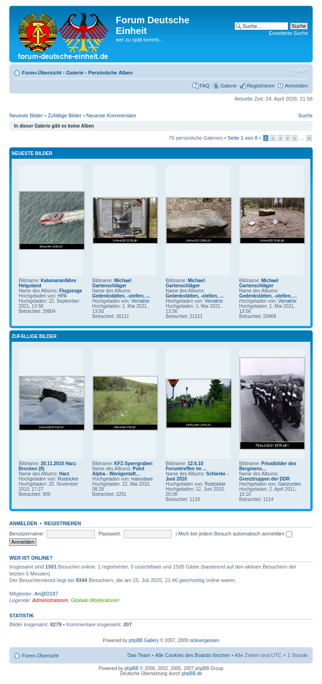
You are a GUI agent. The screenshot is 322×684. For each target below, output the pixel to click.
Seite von (243, 138)
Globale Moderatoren (95, 600)
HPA (62, 295)
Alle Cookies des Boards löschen (192, 655)
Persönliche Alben (110, 72)
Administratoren (50, 600)
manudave (142, 478)
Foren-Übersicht (42, 72)
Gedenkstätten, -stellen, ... (121, 295)
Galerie (75, 72)
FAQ (205, 85)
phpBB (132, 668)
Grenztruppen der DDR (264, 478)
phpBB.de (192, 673)
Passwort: (109, 533)
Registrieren (260, 85)
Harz (64, 473)
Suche (305, 115)
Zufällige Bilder (65, 115)
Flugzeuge (70, 290)
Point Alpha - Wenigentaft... (118, 471)
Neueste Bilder (26, 115)
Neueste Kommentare (111, 115)
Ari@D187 (46, 593)
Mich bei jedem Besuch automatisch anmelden (235, 533)
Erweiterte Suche (288, 33)
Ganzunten (289, 484)
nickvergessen (204, 640)
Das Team (138, 655)
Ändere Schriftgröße (301, 71)
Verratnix (140, 301)
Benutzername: (26, 533)
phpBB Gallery (144, 640)
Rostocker (67, 478)
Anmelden (296, 85)
